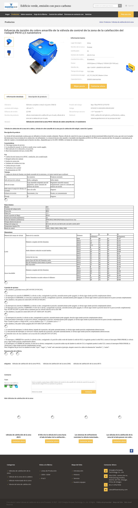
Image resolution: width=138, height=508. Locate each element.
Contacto (88, 392)
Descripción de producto (37, 97)
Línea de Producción (48, 471)
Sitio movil (128, 502)
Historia (76, 474)
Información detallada (15, 97)
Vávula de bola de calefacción (19, 484)
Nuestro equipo (78, 482)
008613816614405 (10, 385)
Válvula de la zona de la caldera (19, 477)
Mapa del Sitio (118, 502)
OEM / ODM (44, 474)
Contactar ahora (98, 86)
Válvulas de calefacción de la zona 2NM (56, 364)
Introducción (77, 471)
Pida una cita (126, 14)
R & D (42, 478)
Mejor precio (79, 86)
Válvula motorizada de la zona (19, 480)
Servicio (75, 478)
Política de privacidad (103, 502)
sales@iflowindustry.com (115, 489)
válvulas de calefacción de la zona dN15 (87, 364)
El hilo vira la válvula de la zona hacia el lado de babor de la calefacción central (52, 437)
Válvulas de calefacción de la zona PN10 (26, 364)
